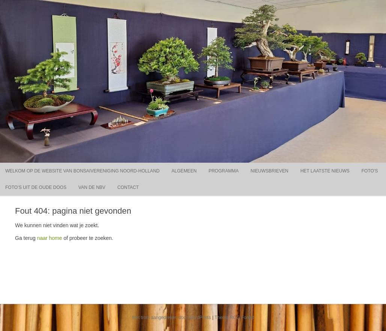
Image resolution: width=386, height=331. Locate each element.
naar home (49, 238)
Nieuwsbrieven (269, 171)
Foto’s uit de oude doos (35, 187)
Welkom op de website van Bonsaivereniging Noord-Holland (82, 171)
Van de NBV (92, 187)
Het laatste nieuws (325, 171)
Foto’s (370, 171)
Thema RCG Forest (234, 317)
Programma (223, 171)
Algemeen (184, 171)
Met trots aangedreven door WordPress (171, 317)
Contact (128, 187)
